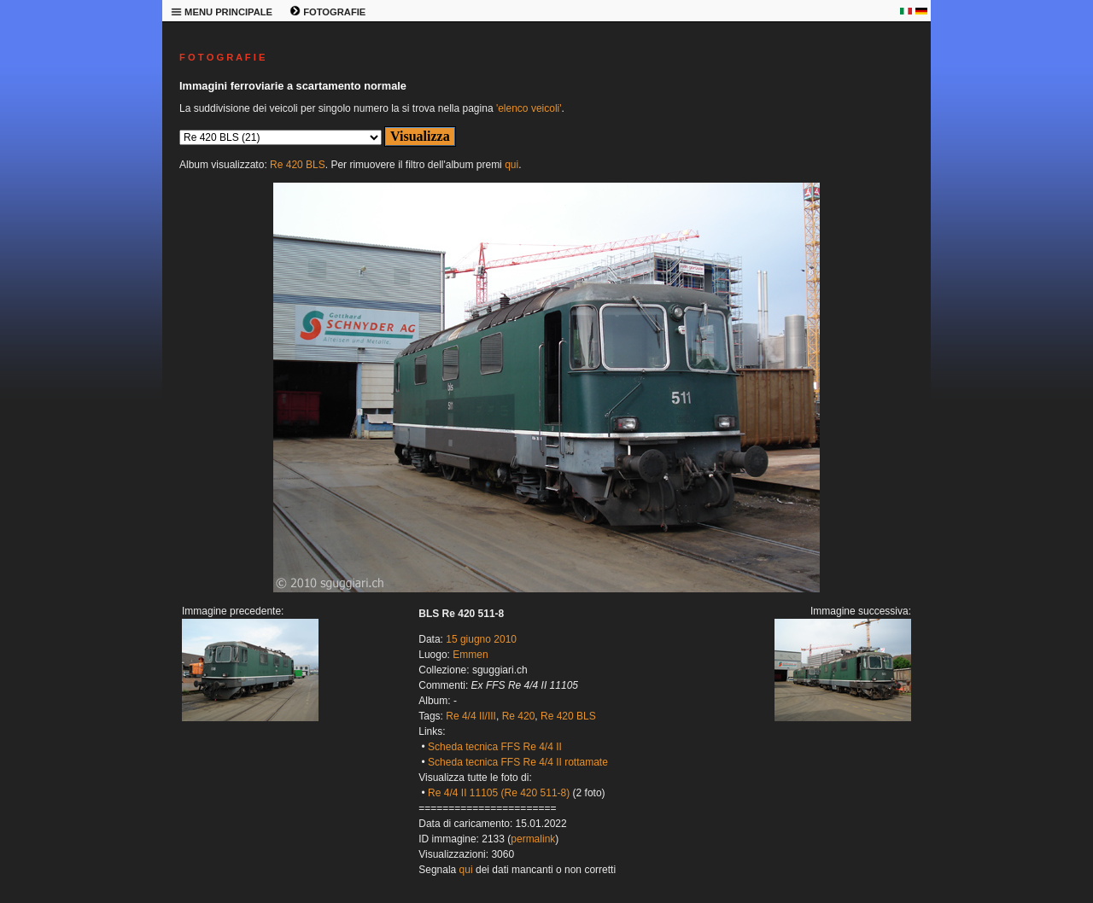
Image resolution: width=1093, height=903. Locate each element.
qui (511, 165)
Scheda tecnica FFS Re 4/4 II (495, 747)
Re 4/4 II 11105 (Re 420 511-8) (499, 793)
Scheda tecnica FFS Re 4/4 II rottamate (518, 762)
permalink (533, 839)
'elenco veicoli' (529, 108)
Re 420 (518, 716)
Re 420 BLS (297, 165)
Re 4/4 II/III (471, 716)
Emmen (470, 655)
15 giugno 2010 (481, 639)
